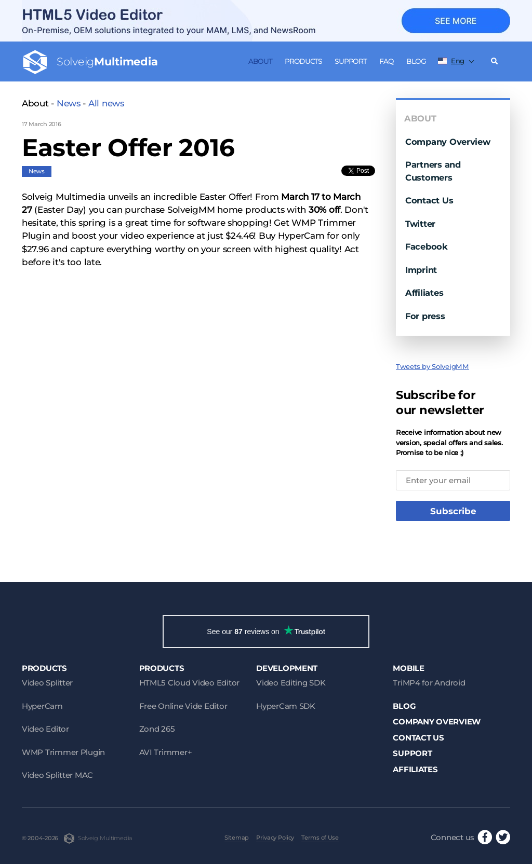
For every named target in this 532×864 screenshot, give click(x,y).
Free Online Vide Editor (183, 706)
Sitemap (236, 837)
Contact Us (429, 200)
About (260, 61)
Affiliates (424, 292)
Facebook (426, 246)
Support (350, 61)
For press (425, 316)
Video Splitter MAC (57, 775)
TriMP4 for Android (429, 683)
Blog (416, 61)
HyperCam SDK (285, 706)
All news (106, 103)
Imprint (421, 270)
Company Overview (447, 141)
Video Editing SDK (290, 683)
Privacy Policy (275, 837)
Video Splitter (47, 683)
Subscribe (453, 511)
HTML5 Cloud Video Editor (189, 683)
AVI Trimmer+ (165, 752)
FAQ (386, 61)
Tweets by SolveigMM (432, 366)
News (69, 103)
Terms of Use (320, 837)
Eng (451, 61)
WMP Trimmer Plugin (63, 752)
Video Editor (45, 729)
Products (303, 61)
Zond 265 (157, 729)
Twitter (420, 223)
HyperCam (42, 706)
